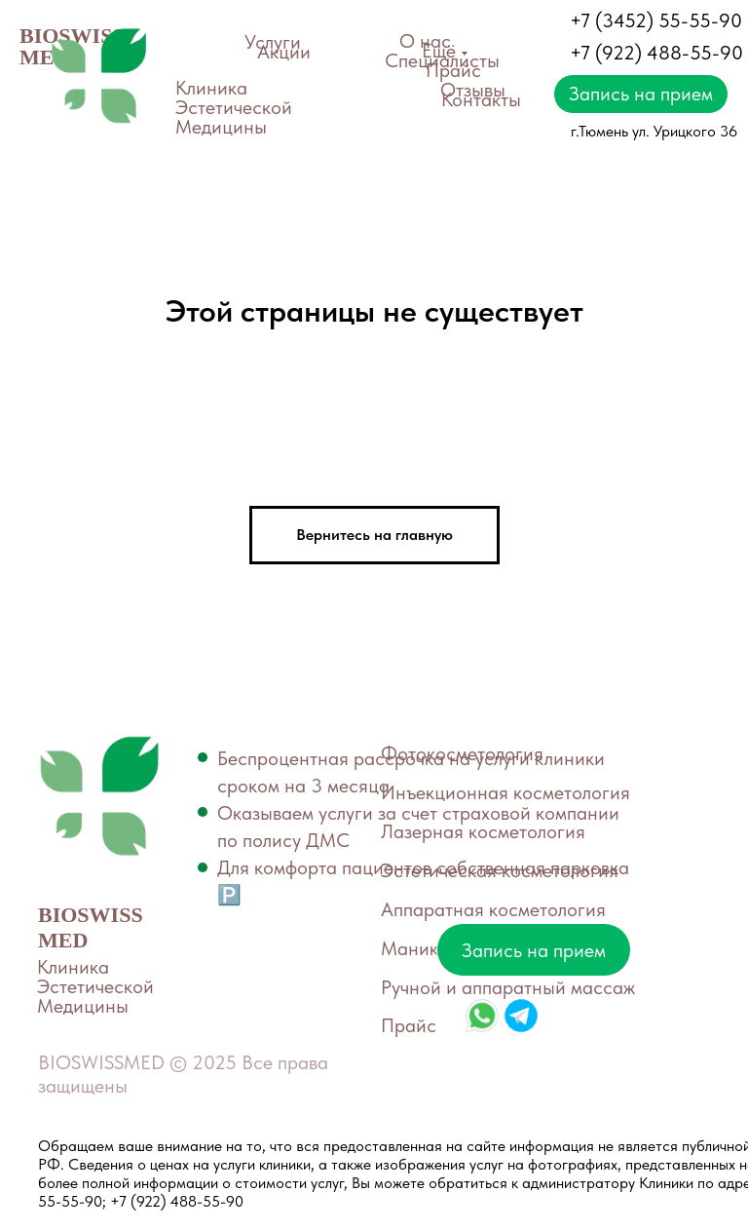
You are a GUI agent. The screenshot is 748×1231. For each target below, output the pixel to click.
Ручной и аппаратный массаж (508, 987)
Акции (284, 51)
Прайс (453, 70)
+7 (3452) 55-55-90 (656, 20)
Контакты (481, 99)
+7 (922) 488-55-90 (656, 52)
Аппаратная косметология (493, 909)
